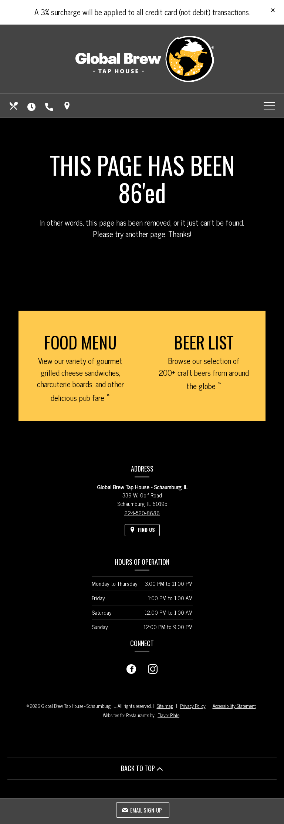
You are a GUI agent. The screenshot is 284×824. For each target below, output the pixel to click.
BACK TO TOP (142, 768)
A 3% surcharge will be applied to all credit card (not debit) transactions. (142, 12)
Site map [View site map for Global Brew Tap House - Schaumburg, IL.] (165, 706)
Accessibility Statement (234, 706)
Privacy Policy (193, 706)
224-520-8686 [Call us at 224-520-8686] (142, 512)
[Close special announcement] (273, 11)
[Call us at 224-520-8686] (50, 106)
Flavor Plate (168, 715)
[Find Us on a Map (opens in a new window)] (68, 106)
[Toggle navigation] (269, 106)
